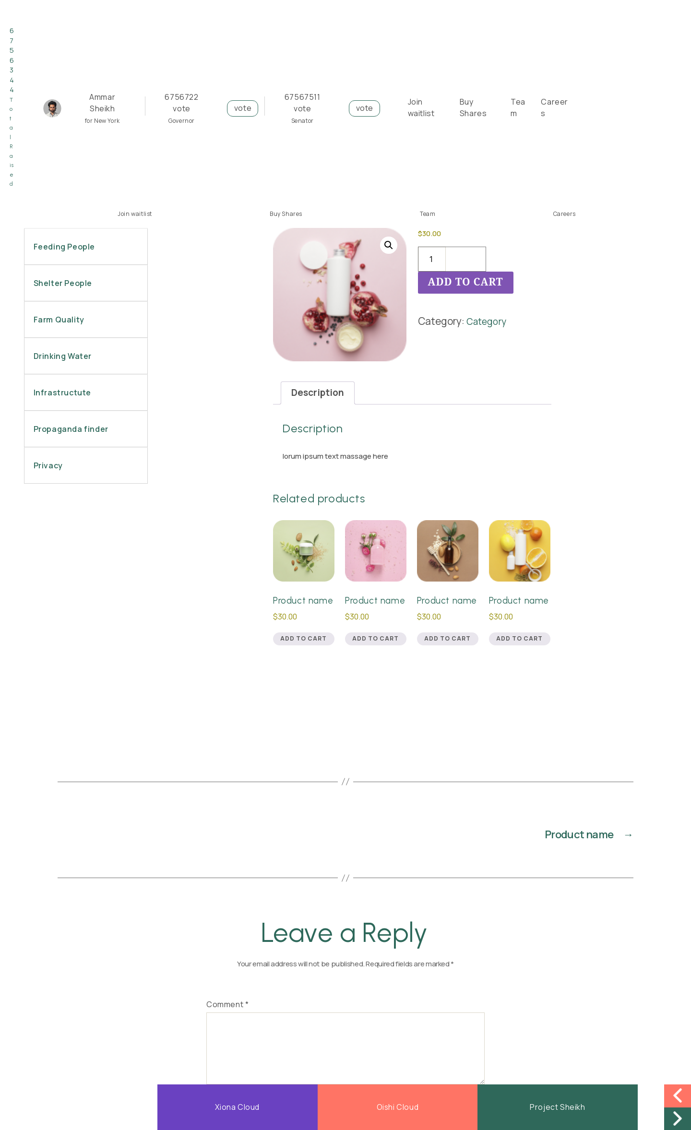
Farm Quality (58, 319)
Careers (564, 214)
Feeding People (63, 246)
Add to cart (465, 282)
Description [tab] (320, 394)
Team (427, 214)
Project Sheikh (557, 1107)
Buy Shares (286, 214)
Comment (227, 1027)
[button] (387, 246)
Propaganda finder (70, 429)
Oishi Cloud (397, 1107)
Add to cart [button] (303, 659)
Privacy (47, 465)
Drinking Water (62, 356)
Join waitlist (135, 214)
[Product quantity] (432, 259)
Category (488, 321)
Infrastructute (61, 392)
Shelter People (62, 283)
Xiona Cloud (237, 1107)
